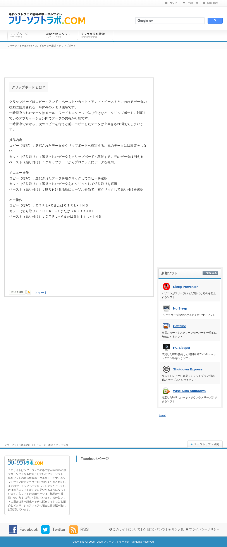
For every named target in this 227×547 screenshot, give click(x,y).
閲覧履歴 (212, 3)
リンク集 (176, 529)
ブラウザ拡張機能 (96, 36)
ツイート (40, 292)
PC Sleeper (181, 347)
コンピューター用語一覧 (183, 3)
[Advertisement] (79, 257)
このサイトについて (124, 529)
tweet (162, 415)
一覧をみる (210, 273)
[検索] (169, 21)
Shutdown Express (188, 369)
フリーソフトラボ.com (16, 445)
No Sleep (180, 308)
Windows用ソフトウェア (60, 36)
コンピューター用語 (42, 445)
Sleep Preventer (185, 287)
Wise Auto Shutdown (189, 391)
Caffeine (179, 326)
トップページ (25, 36)
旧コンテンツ (154, 529)
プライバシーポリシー (203, 529)
